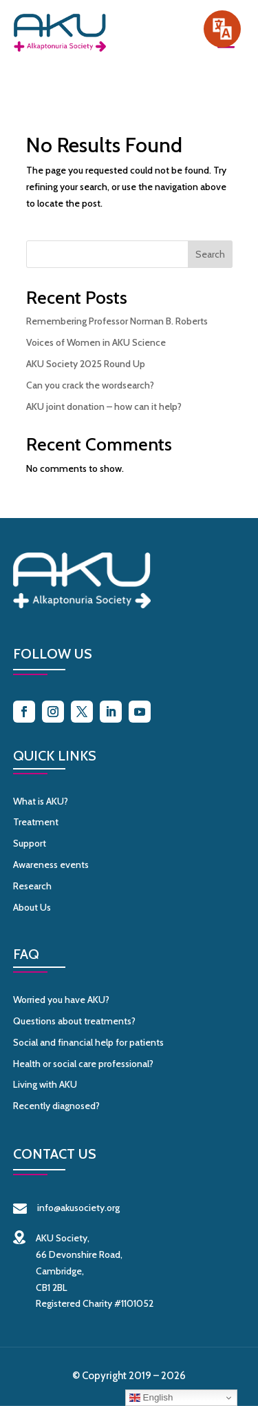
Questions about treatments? (74, 1021)
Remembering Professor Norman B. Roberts (117, 321)
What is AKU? (40, 801)
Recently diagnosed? (56, 1105)
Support (29, 843)
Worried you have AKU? (61, 999)
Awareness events (51, 864)
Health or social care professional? (83, 1063)
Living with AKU (45, 1084)
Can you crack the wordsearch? (90, 385)
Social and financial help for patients (88, 1042)
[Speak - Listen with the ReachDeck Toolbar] (222, 29)
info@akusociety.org (66, 1207)
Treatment (35, 822)
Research (32, 886)
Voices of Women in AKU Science (96, 342)
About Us (32, 907)
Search (210, 254)
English (151, 1397)
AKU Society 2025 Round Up (85, 364)
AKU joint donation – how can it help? (104, 406)
